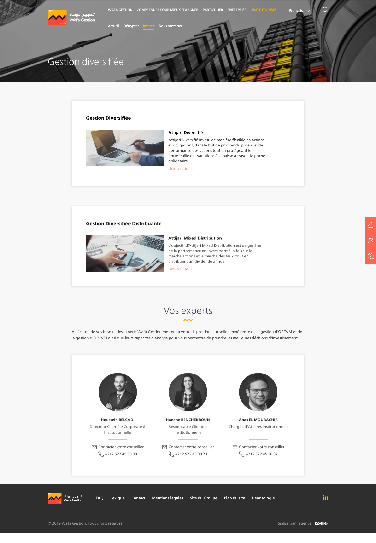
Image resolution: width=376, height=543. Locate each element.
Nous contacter (170, 26)
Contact (138, 498)
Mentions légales (167, 498)
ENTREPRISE (236, 10)
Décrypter (131, 26)
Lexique (117, 498)
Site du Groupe (203, 498)
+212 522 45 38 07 (262, 474)
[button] (299, 11)
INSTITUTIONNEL (264, 10)
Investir (148, 26)
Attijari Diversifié (185, 132)
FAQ (100, 498)
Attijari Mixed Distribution (195, 245)
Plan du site (234, 498)
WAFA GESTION (120, 10)
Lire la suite (178, 168)
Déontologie (263, 498)
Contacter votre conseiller (121, 467)
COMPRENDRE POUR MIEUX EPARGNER (167, 10)
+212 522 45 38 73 (191, 474)
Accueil (113, 26)
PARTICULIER (213, 10)
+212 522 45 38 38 (121, 474)
